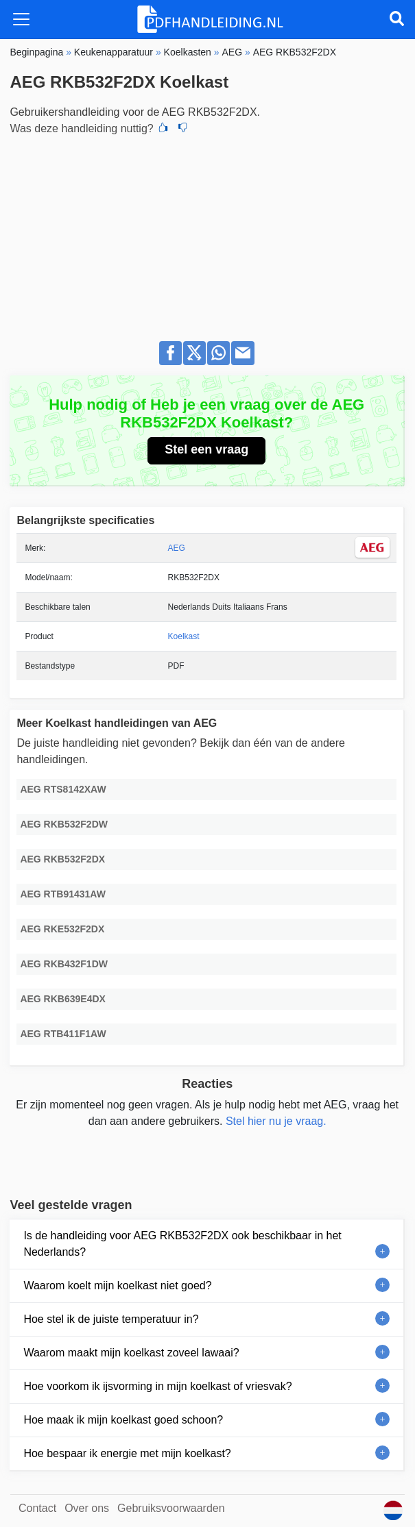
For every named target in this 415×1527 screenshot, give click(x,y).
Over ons (86, 1508)
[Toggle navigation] (21, 19)
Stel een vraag (206, 449)
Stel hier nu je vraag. (276, 1121)
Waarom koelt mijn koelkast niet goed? (117, 1285)
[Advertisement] (207, 234)
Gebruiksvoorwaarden (171, 1508)
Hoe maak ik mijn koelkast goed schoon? (123, 1420)
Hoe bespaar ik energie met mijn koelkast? (126, 1453)
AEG (176, 548)
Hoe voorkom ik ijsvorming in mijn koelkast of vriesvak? (157, 1386)
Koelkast (184, 636)
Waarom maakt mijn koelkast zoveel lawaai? (131, 1352)
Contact (37, 1508)
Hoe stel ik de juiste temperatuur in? (110, 1319)
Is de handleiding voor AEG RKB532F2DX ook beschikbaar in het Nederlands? (182, 1244)
